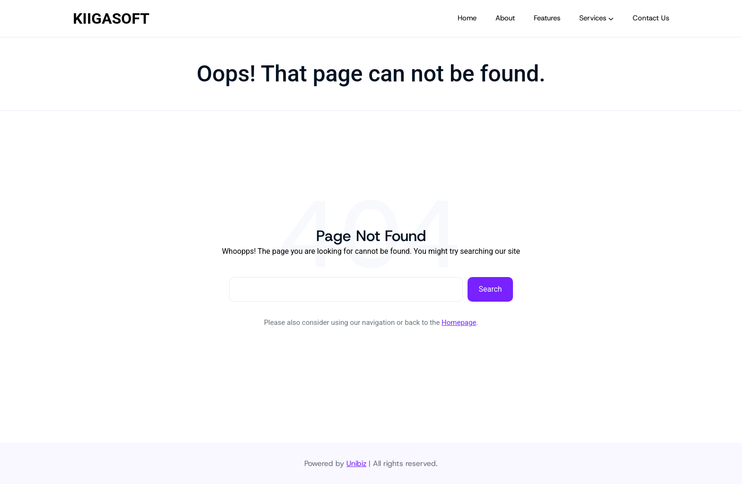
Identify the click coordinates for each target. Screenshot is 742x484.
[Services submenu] (611, 18)
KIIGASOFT (111, 18)
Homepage (459, 322)
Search (490, 289)
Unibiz (356, 463)
